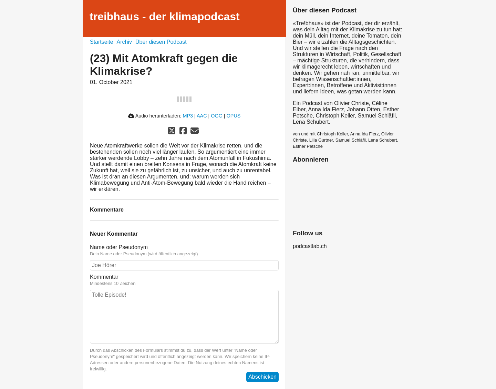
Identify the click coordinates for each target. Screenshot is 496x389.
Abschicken (262, 377)
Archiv (124, 42)
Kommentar (104, 277)
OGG (217, 116)
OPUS (234, 116)
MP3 (188, 116)
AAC (202, 116)
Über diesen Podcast (161, 42)
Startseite (101, 42)
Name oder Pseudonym (119, 247)
